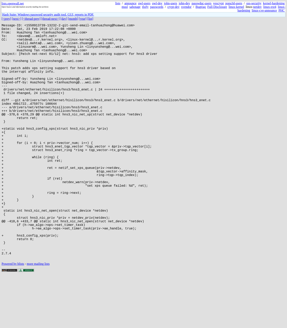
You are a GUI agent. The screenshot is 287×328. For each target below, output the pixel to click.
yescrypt (218, 3)
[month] (73, 18)
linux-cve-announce (264, 10)
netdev (257, 7)
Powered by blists (13, 316)
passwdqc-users (201, 3)
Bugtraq (201, 7)
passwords (156, 7)
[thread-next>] (50, 18)
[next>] (16, 18)
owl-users (144, 3)
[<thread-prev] (31, 18)
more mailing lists (38, 316)
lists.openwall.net (13, 3)
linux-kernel (236, 7)
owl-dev (157, 3)
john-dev (184, 3)
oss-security (253, 3)
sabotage (135, 7)
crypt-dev (173, 7)
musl (125, 7)
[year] (82, 18)
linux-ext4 (269, 7)
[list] (90, 18)
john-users (170, 3)
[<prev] (6, 18)
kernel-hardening (274, 3)
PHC (281, 10)
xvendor (186, 7)
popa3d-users (233, 3)
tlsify (145, 7)
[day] (63, 18)
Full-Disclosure (217, 7)
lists (117, 3)
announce (130, 3)
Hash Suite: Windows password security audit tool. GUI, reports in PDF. (48, 14)
